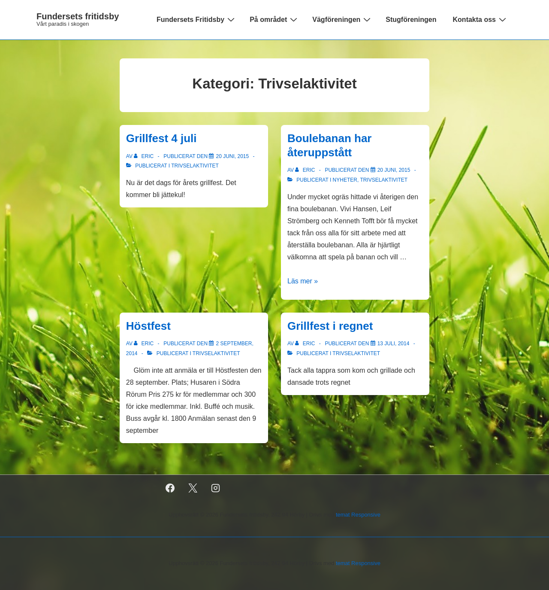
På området (274, 19)
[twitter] (193, 488)
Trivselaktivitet (195, 166)
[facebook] (170, 488)
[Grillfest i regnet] (393, 344)
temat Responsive (358, 514)
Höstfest (148, 325)
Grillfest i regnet (330, 325)
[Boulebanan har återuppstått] (393, 170)
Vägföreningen (342, 19)
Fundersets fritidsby (77, 16)
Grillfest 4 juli (161, 138)
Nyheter (345, 180)
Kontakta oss (480, 19)
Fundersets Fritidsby (197, 19)
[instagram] (216, 488)
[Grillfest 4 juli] (232, 156)
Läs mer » (302, 281)
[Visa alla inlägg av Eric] (144, 156)
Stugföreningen (411, 19)
